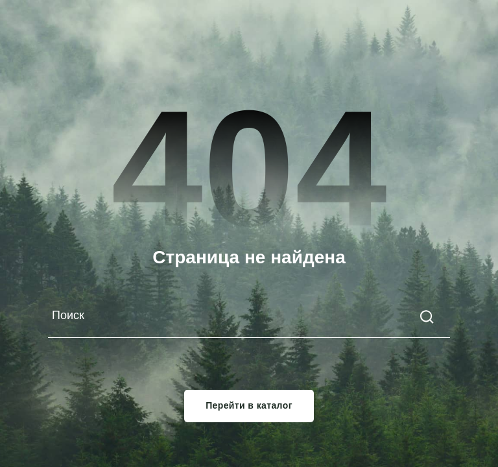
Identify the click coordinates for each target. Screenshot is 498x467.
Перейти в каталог (249, 406)
